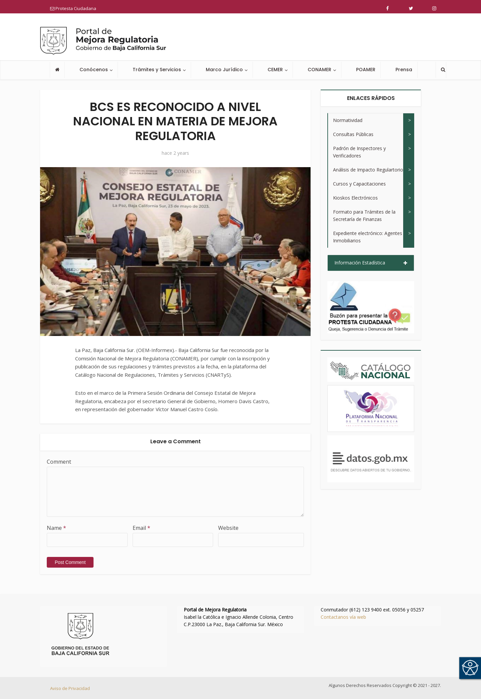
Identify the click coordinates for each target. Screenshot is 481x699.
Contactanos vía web (343, 617)
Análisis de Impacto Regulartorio (368, 169)
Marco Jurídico (224, 69)
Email (141, 528)
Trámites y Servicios (157, 69)
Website (228, 528)
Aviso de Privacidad (70, 688)
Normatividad (347, 120)
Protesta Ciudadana (73, 8)
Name (56, 528)
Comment (59, 461)
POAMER (365, 69)
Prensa (403, 69)
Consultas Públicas (353, 134)
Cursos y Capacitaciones (359, 184)
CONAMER (319, 69)
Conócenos (93, 69)
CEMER (275, 69)
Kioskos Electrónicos (355, 198)
